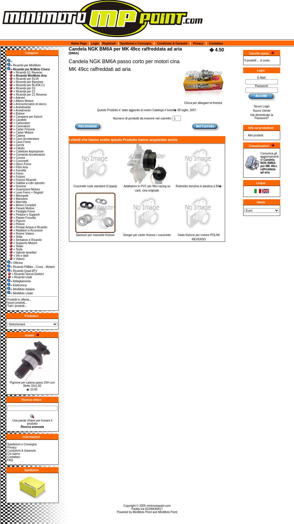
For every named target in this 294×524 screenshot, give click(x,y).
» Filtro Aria (18, 167)
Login (95, 43)
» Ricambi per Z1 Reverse (28, 94)
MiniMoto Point (142, 512)
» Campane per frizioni (25, 116)
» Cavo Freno (20, 142)
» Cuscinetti (18, 161)
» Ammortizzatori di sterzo (28, 104)
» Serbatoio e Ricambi (25, 239)
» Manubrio (18, 198)
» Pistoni (16, 224)
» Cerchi (16, 145)
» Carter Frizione (22, 129)
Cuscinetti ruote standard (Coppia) (95, 186)
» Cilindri (17, 148)
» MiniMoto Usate (20, 293)
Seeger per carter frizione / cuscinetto (147, 235)
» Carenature (19, 126)
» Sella (15, 236)
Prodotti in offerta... (19, 299)
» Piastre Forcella (22, 217)
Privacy (198, 43)
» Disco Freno (20, 164)
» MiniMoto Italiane (21, 289)
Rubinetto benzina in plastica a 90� (199, 186)
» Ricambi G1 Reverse (25, 72)
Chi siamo (13, 453)
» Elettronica (17, 285)
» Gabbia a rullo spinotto (27, 183)
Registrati (108, 43)
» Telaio (16, 246)
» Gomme (17, 186)
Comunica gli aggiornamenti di (269, 163)
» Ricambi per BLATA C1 (27, 85)
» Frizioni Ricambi (22, 179)
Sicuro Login (262, 106)
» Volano (17, 258)
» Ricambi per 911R (24, 78)
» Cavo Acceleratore (24, 138)
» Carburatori (19, 123)
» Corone (17, 157)
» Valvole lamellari (22, 252)
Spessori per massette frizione (95, 235)
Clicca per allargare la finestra (203, 102)
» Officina (15, 262)
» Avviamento (20, 110)
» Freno (16, 173)
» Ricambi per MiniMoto (24, 65)
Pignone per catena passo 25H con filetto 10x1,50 (32, 384)
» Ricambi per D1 (22, 88)
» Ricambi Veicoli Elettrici (25, 274)
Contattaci (216, 43)
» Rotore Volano (21, 233)
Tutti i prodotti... (17, 306)
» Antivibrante (20, 107)
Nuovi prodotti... (17, 302)
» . (10, 61)
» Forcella (17, 170)
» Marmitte (18, 202)
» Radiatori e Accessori (26, 230)
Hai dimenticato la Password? (261, 116)
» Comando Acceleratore (27, 154)
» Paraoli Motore (21, 208)
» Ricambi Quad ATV (22, 270)
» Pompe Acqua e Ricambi (28, 227)
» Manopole (18, 195)
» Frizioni (17, 176)
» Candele (18, 119)
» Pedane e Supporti (24, 214)
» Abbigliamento (19, 281)
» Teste (16, 249)
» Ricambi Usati (19, 277)
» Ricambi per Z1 (22, 91)
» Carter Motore (21, 132)
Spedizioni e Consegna (135, 43)
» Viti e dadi (18, 255)
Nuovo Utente (261, 110)
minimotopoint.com (158, 505)
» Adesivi (17, 97)
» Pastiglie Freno (22, 211)
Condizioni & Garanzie (172, 43)
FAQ (10, 460)
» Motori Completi (22, 205)
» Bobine (17, 113)
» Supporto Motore (23, 243)
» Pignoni (17, 221)
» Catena (17, 135)
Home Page (78, 43)
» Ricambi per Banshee (26, 82)
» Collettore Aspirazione (26, 151)
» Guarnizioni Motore (24, 189)
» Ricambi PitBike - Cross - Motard (31, 266)
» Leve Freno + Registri (26, 192)
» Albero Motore (21, 101)
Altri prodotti (255, 135)
